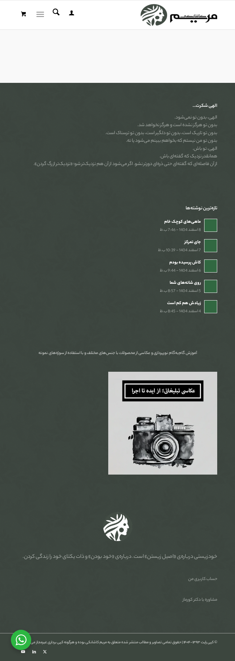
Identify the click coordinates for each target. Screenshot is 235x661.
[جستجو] (55, 14)
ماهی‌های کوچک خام (182, 222)
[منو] (41, 15)
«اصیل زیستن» (160, 557)
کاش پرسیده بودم (185, 262)
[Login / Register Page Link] (70, 14)
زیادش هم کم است (184, 303)
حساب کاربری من (202, 579)
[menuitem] (70, 14)
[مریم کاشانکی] (138, 14)
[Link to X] (45, 651)
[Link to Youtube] (23, 651)
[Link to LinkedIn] (34, 651)
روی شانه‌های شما (185, 283)
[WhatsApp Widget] (21, 640)
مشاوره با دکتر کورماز (200, 600)
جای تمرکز (193, 242)
